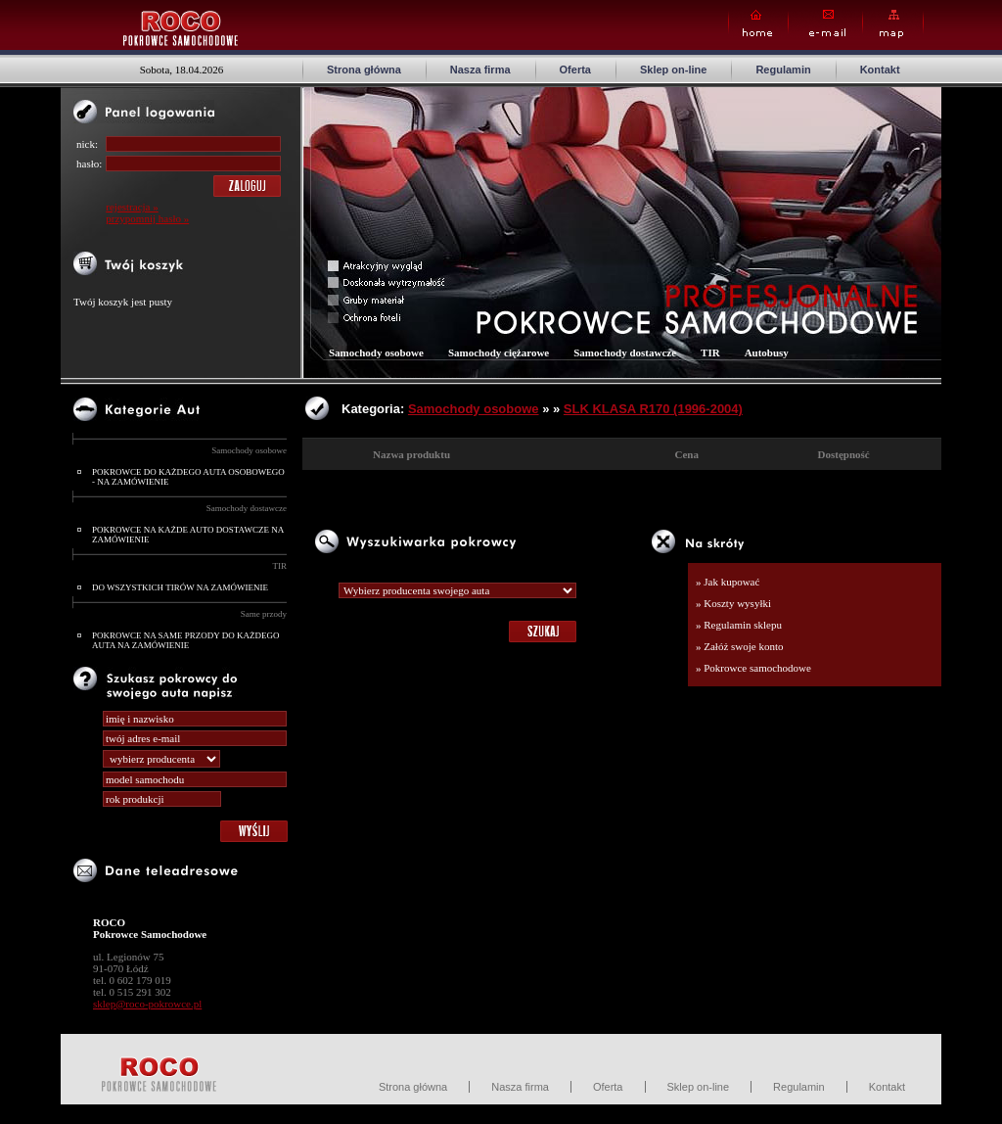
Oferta (575, 69)
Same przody (264, 614)
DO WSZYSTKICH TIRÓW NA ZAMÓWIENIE (180, 587)
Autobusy (767, 352)
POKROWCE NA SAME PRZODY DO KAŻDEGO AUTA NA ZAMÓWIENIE (185, 640)
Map (893, 24)
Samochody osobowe (249, 450)
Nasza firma (480, 69)
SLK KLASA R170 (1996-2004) (653, 408)
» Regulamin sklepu (739, 625)
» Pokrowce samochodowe (753, 668)
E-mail (825, 24)
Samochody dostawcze (246, 508)
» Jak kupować (727, 581)
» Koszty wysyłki (733, 603)
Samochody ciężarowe (498, 352)
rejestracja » (132, 206)
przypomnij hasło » (147, 218)
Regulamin (782, 69)
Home (758, 24)
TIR (280, 566)
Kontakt (880, 69)
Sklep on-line (673, 69)
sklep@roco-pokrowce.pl (147, 1003)
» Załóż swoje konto (740, 646)
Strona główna (364, 69)
